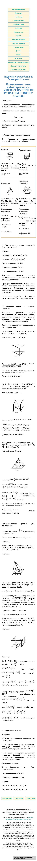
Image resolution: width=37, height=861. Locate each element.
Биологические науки (18, 70)
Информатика (18, 24)
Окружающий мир (18, 43)
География (18, 17)
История (18, 28)
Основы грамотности (18, 66)
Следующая (30, 798)
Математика (18, 32)
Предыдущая (7, 798)
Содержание (18, 798)
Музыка (18, 36)
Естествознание (18, 21)
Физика (18, 51)
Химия (18, 55)
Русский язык (18, 47)
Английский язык (18, 9)
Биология (18, 13)
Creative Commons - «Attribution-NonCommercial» (19, 818)
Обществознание (18, 39)
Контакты (18, 58)
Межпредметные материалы (18, 62)
